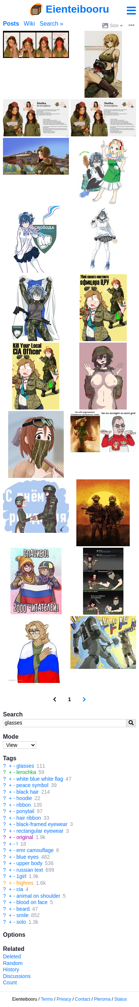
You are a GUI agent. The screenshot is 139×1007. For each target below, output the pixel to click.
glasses (25, 766)
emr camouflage (34, 850)
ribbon (23, 805)
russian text (29, 870)
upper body (29, 863)
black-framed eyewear (41, 824)
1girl (21, 876)
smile (22, 915)
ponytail (25, 811)
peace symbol (32, 785)
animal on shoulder (38, 896)
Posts (11, 23)
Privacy (64, 999)
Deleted (12, 956)
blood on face (31, 902)
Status (120, 999)
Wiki (29, 23)
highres (24, 883)
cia (19, 889)
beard (23, 909)
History (11, 969)
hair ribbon (28, 818)
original (24, 837)
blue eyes (27, 857)
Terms (47, 999)
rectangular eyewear (39, 831)
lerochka (26, 772)
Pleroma (102, 999)
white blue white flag (39, 779)
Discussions (17, 976)
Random (13, 963)
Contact (82, 999)
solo (21, 922)
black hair (27, 792)
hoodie (24, 798)
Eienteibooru (77, 9)
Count (10, 982)
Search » (51, 23)
